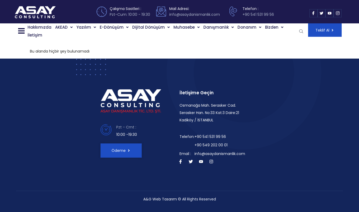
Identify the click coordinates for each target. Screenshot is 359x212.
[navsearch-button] (301, 31)
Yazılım (86, 27)
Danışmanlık (218, 27)
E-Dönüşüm (114, 27)
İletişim (35, 35)
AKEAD (64, 27)
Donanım (249, 27)
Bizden (274, 27)
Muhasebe (186, 27)
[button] (21, 31)
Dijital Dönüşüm (151, 27)
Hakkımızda (39, 27)
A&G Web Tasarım (160, 199)
